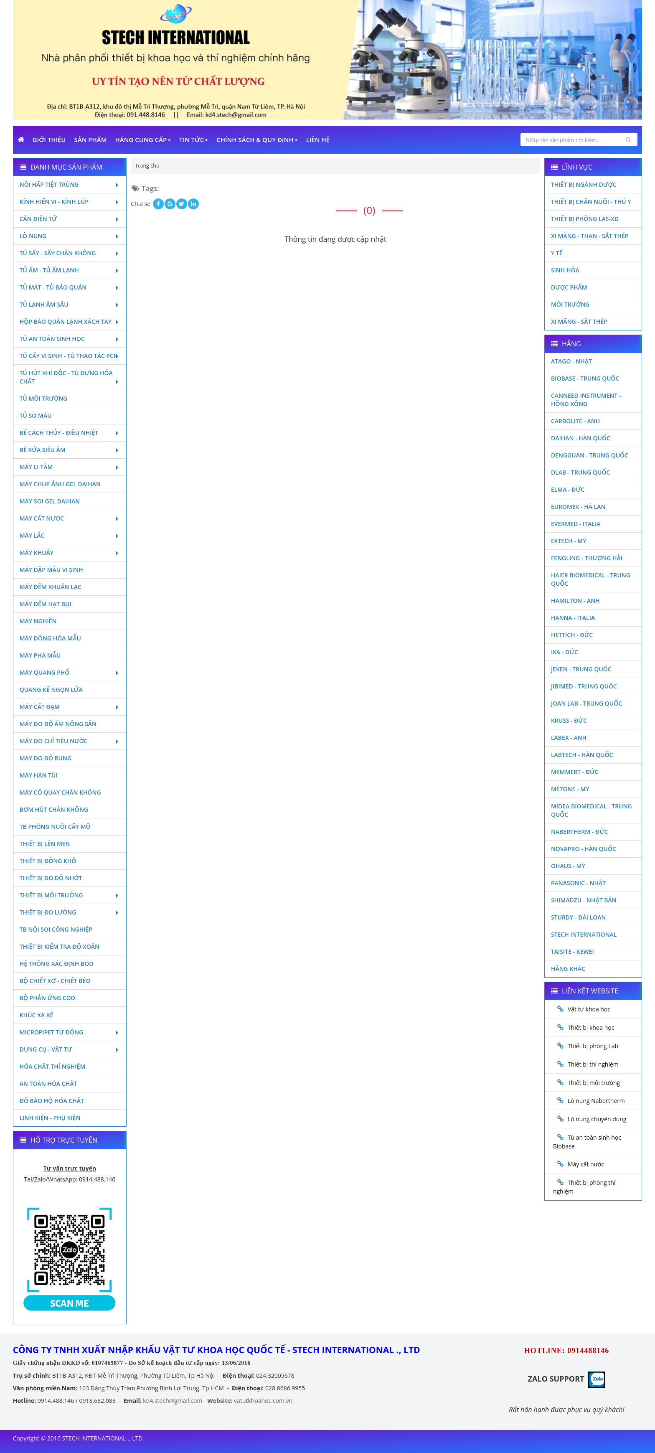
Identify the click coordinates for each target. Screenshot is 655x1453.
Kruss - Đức (569, 720)
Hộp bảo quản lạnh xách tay (70, 321)
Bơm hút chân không (54, 809)
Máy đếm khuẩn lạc (50, 587)
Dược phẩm (569, 287)
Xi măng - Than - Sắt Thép (589, 236)
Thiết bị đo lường (70, 912)
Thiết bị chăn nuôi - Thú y (591, 202)
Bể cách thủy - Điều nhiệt (70, 433)
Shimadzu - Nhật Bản (584, 900)
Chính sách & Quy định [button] (256, 139)
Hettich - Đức (572, 635)
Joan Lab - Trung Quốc (586, 703)
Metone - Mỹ (570, 789)
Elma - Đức (567, 489)
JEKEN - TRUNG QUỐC (581, 669)
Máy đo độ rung (45, 758)
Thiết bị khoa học (591, 1027)
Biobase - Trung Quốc (585, 378)
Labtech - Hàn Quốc (582, 755)
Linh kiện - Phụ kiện (50, 1118)
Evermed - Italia (576, 524)
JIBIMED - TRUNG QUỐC (584, 686)
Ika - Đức (564, 652)
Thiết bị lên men (45, 844)
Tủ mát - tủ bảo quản (70, 287)
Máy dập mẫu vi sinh (51, 570)
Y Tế (557, 253)
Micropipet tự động (70, 1032)
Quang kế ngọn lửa (51, 689)
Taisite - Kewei (572, 951)
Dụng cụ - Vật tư (70, 1049)
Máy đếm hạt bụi (45, 604)
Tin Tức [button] (193, 139)
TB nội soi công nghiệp (56, 929)
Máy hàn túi (39, 775)
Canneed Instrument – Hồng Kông (586, 399)
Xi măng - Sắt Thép (579, 321)
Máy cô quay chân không (60, 792)
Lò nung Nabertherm (596, 1101)
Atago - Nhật (571, 361)
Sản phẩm (90, 139)
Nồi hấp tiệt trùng (70, 184)
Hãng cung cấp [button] (143, 139)
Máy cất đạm (70, 707)
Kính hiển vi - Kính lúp (70, 202)
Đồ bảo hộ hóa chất (52, 1101)
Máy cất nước (70, 518)
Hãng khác (568, 969)
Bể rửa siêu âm (70, 450)
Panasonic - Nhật (578, 883)
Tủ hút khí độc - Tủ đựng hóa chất (70, 377)
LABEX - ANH (568, 738)
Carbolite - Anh (575, 421)
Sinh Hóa (565, 270)
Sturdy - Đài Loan (578, 917)
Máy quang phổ (70, 672)
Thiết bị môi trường (70, 895)
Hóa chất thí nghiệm (53, 1066)
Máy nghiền (38, 621)
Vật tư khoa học (589, 1009)
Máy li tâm (70, 467)
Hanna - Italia (573, 618)
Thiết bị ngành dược (584, 184)
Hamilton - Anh (575, 601)
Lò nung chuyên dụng (597, 1119)
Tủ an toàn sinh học (70, 339)
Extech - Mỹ (568, 541)
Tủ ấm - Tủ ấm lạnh (70, 270)
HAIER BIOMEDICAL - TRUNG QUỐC (590, 579)
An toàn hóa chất (48, 1083)
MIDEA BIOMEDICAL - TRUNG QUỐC (591, 810)
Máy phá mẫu (40, 655)
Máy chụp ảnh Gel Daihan (60, 484)
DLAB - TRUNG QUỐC (580, 472)
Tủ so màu (36, 415)
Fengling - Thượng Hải (586, 558)
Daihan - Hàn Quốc (580, 438)
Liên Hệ (318, 139)
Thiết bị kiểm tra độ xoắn (59, 946)
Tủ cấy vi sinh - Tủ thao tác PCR (70, 356)
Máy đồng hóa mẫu (50, 638)
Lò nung (70, 236)
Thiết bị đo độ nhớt (51, 878)
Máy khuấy (70, 552)
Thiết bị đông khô (48, 861)
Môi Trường (570, 304)
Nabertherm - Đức (579, 832)
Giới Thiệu (49, 139)
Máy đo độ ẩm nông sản (58, 724)
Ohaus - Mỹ (568, 866)
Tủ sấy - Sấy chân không (70, 253)
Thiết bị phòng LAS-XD (585, 219)
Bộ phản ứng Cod (47, 998)
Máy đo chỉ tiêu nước (70, 741)
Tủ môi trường (44, 398)
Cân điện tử (70, 219)
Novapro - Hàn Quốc (583, 849)
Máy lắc (70, 535)
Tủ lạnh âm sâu (70, 304)
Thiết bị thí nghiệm (593, 1064)
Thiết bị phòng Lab (593, 1046)
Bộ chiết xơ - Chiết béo (55, 981)
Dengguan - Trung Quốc (589, 455)
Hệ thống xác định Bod (57, 964)
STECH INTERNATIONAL (584, 934)
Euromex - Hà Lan (578, 507)
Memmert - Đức (575, 772)
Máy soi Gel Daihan (50, 501)
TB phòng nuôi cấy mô (55, 827)
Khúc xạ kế (36, 1015)
